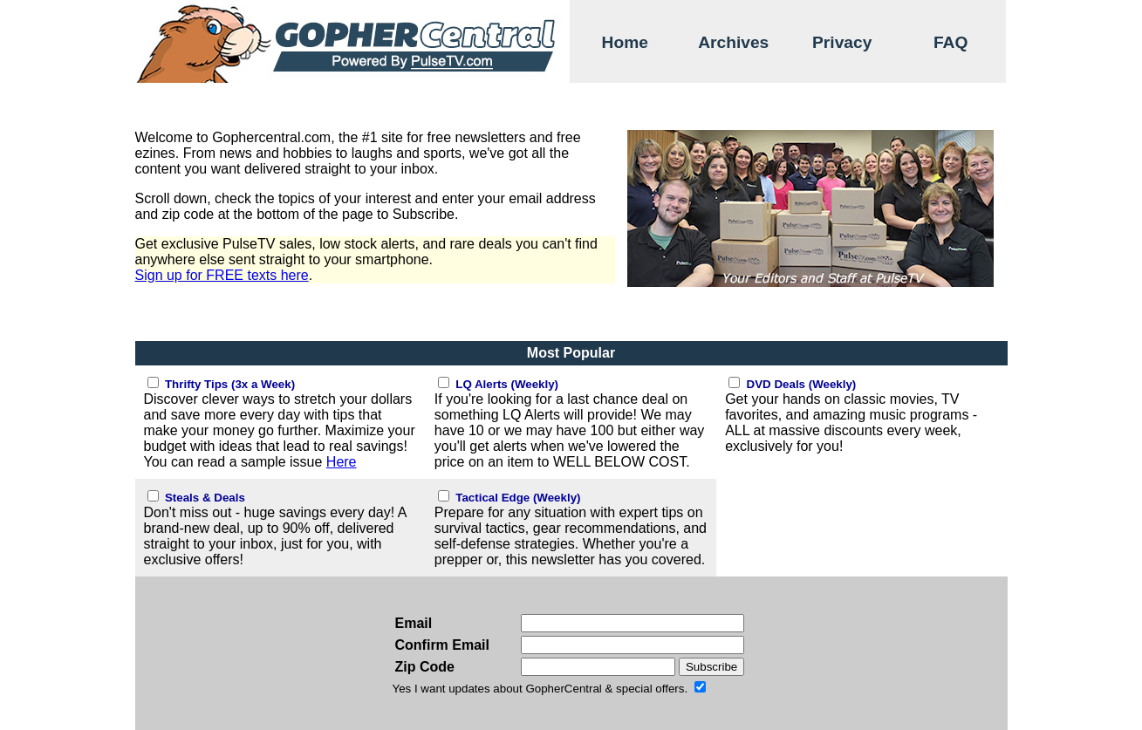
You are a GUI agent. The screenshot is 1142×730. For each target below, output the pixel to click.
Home (625, 42)
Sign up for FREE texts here (222, 275)
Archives (733, 42)
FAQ (950, 42)
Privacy (842, 42)
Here (341, 461)
